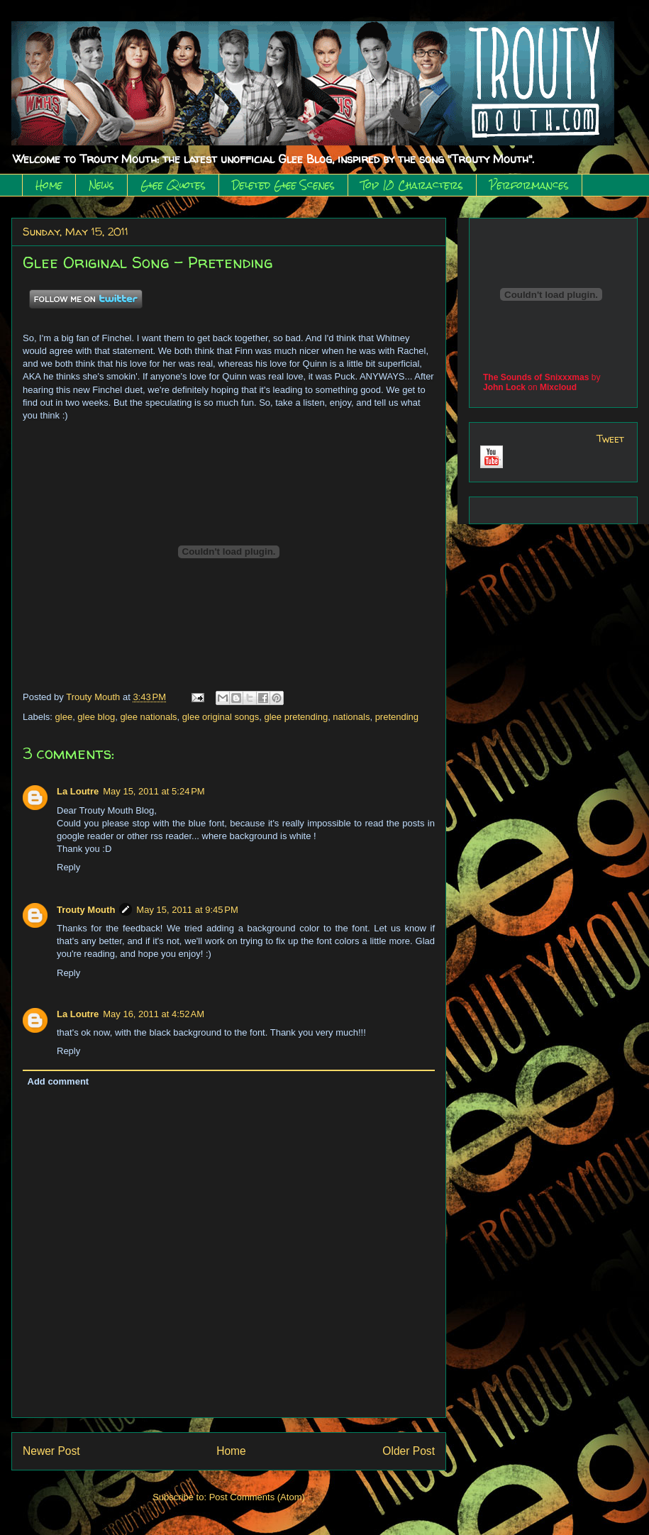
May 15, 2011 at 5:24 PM (153, 791)
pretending (396, 716)
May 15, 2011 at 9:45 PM (187, 909)
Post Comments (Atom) (257, 1497)
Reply (68, 867)
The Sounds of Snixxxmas (536, 377)
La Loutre (78, 791)
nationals (351, 716)
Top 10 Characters (412, 185)
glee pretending (296, 716)
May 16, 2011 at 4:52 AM (153, 1014)
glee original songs (220, 716)
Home (48, 185)
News (101, 185)
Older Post (408, 1451)
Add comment (58, 1081)
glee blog (96, 716)
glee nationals (148, 716)
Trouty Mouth (94, 697)
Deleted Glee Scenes (283, 185)
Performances (529, 185)
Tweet (610, 438)
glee (64, 716)
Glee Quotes (173, 185)
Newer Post (51, 1451)
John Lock (504, 387)
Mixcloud (558, 387)
